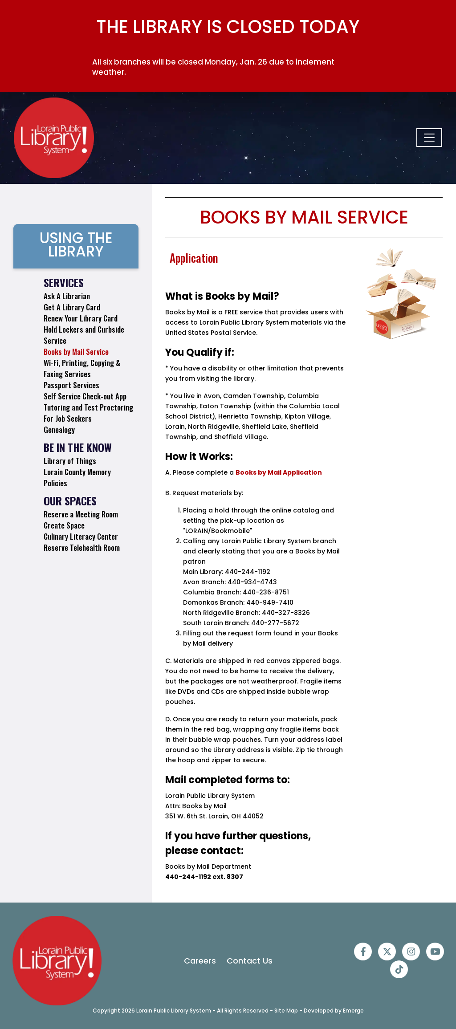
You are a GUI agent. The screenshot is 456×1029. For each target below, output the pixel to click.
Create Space (64, 525)
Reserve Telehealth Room (82, 547)
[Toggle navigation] (429, 137)
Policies (55, 482)
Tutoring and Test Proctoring (88, 407)
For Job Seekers (68, 418)
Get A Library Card (72, 307)
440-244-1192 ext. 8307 (204, 876)
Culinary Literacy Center (81, 536)
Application (194, 257)
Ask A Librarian (67, 295)
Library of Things (70, 460)
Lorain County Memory (77, 471)
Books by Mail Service (76, 351)
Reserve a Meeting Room (81, 514)
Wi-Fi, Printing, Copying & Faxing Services (82, 368)
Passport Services (71, 384)
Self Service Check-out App (85, 396)
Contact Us (250, 960)
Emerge (353, 1010)
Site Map (286, 1010)
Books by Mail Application (279, 472)
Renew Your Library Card (81, 318)
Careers (200, 960)
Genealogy (59, 429)
